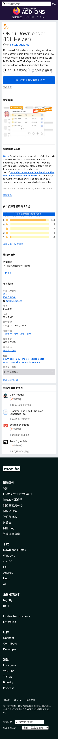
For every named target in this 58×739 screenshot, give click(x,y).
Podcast (8, 688)
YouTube (8, 671)
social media (37, 358)
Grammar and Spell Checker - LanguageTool (27, 412)
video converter (11, 362)
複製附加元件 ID (12, 300)
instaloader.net (19, 44)
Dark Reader (17, 394)
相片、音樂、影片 (22, 334)
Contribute (10, 643)
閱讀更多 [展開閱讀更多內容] (7, 195)
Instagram (9, 665)
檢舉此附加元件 (10, 380)
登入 (54, 3)
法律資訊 (30, 700)
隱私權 (6, 700)
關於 (6, 488)
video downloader (31, 362)
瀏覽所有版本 (9, 350)
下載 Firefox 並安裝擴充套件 (29, 80)
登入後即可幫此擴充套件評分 (29, 214)
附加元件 (8, 482)
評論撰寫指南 (11, 533)
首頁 (5, 294)
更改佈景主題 (9, 727)
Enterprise (9, 621)
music (25, 358)
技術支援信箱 (9, 297)
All (4, 584)
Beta (6, 605)
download (8, 358)
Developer (9, 649)
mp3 (17, 358)
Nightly (7, 600)
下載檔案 (7, 87)
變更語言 (7, 722)
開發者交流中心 (13, 505)
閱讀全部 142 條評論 (13, 243)
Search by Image (19, 424)
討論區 (7, 522)
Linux (6, 578)
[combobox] (26, 4)
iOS (5, 567)
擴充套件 (17, 16)
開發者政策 (10, 511)
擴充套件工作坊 (13, 499)
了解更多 (7, 272)
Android (8, 572)
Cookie (18, 700)
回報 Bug (9, 528)
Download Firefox (14, 549)
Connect (8, 637)
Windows (9, 555)
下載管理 (7, 334)
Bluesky (8, 682)
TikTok (7, 676)
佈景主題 (29, 16)
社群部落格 (10, 516)
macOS (7, 561)
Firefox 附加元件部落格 (17, 494)
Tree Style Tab (18, 441)
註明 (12, 706)
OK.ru (6, 156)
